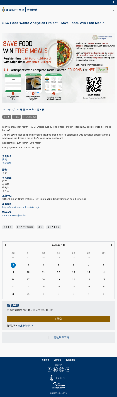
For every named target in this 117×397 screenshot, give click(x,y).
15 (103, 272)
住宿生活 (8, 227)
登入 (59, 318)
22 (103, 279)
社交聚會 (6, 163)
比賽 (4, 159)
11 (43, 272)
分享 (7, 117)
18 (43, 279)
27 (28, 257)
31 (88, 257)
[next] (111, 245)
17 (28, 279)
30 (73, 257)
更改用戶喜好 (61, 337)
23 (13, 286)
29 (58, 257)
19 (58, 279)
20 (73, 279)
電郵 (17, 117)
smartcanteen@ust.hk (14, 215)
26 (13, 257)
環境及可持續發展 (25, 227)
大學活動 (32, 10)
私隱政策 (45, 360)
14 (88, 272)
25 (43, 286)
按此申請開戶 (25, 325)
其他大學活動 (54, 227)
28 (43, 257)
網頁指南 (57, 360)
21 (88, 279)
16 (13, 279)
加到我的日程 (31, 117)
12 (58, 272)
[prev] (5, 245)
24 (28, 286)
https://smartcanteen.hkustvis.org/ (20, 207)
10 (28, 272)
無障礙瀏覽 (70, 360)
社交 (40, 227)
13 (73, 272)
